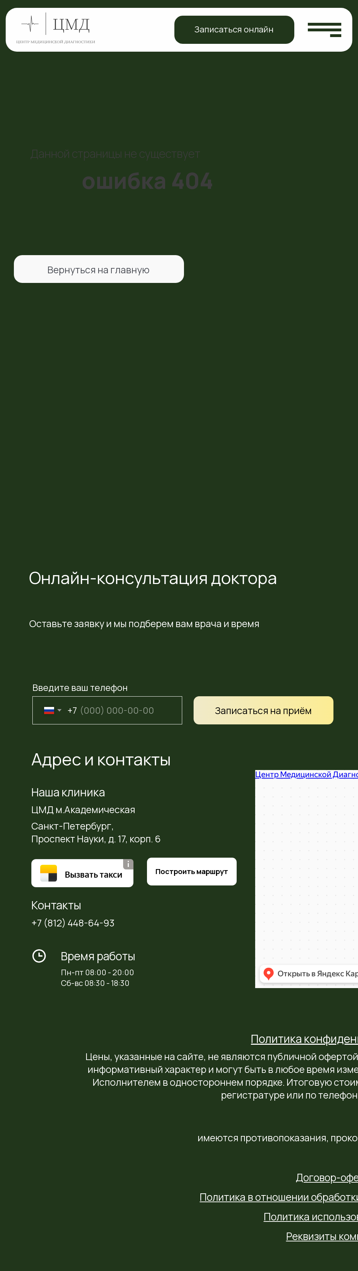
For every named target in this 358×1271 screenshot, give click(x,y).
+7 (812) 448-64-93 (73, 922)
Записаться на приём (263, 710)
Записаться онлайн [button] (234, 29)
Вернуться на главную (98, 269)
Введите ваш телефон (80, 687)
